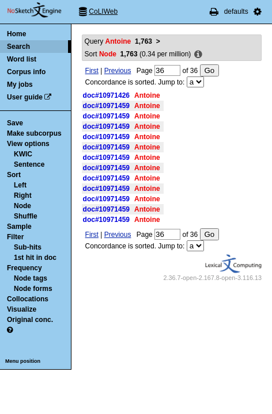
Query (118, 41)
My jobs (20, 84)
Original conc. (30, 320)
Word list (21, 59)
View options (28, 144)
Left (20, 185)
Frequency (24, 268)
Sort (14, 175)
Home (16, 34)
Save (15, 123)
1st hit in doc (35, 258)
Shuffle (25, 216)
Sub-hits (27, 247)
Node (22, 206)
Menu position (22, 361)
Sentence (29, 164)
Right (23, 195)
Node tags (30, 278)
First (92, 71)
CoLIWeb (103, 11)
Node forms (33, 289)
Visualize (21, 309)
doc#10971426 (106, 95)
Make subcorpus (34, 133)
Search (18, 47)
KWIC (23, 154)
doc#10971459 (106, 106)
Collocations (27, 299)
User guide (25, 97)
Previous (117, 71)
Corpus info (26, 72)
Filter (15, 237)
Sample (19, 227)
